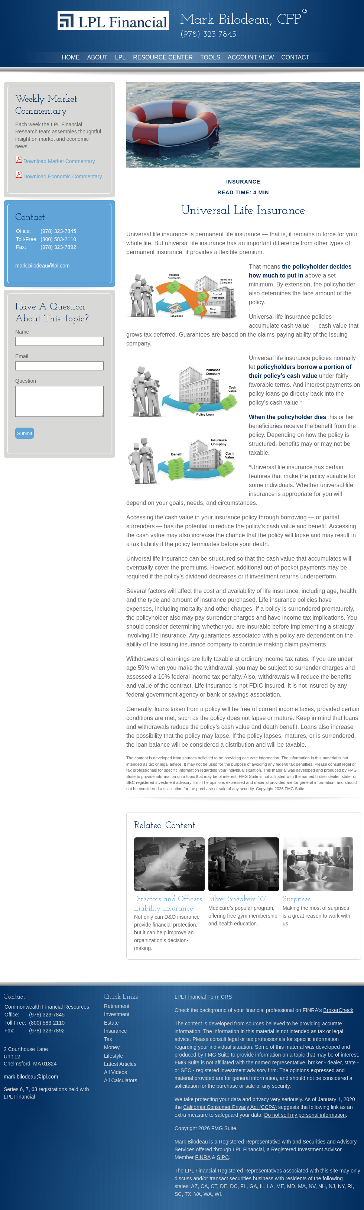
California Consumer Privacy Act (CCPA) (230, 1107)
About (97, 57)
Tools (210, 57)
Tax (108, 1039)
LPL (120, 57)
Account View (251, 57)
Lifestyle (113, 1056)
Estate (111, 1023)
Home (71, 57)
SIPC (223, 1157)
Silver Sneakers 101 (237, 899)
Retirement (116, 1006)
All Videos (115, 1072)
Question (25, 381)
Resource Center (163, 57)
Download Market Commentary (58, 161)
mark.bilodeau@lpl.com (42, 266)
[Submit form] (24, 433)
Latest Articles (120, 1064)
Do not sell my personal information (304, 1115)
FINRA (202, 1157)
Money (112, 1047)
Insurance (115, 1031)
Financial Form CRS (208, 997)
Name (22, 332)
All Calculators (120, 1080)
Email (21, 356)
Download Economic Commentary (62, 176)
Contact (295, 57)
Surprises (297, 899)
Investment (116, 1014)
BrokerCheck (338, 1010)
